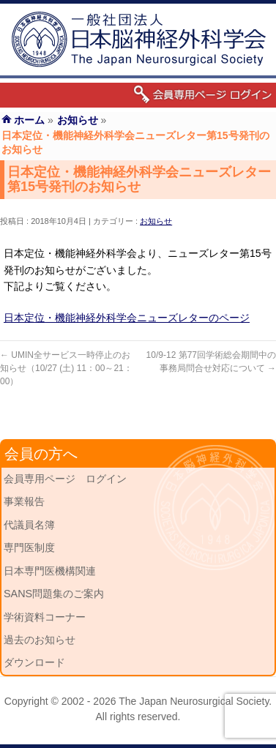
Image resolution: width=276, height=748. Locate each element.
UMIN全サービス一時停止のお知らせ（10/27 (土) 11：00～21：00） (66, 368)
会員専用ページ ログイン (65, 479)
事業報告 (24, 501)
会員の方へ (41, 454)
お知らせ (156, 221)
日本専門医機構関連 (50, 571)
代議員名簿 (29, 525)
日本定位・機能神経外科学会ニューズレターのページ (127, 317)
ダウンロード (34, 662)
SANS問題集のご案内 (54, 593)
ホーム (29, 120)
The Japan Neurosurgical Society (194, 701)
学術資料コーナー (45, 617)
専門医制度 (29, 547)
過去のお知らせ (39, 640)
